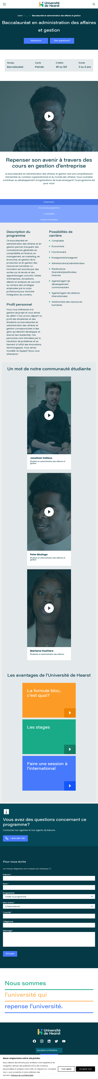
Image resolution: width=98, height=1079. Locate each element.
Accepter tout (85, 1069)
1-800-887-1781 (17, 839)
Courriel (7, 912)
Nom (6, 884)
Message (8, 930)
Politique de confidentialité (22, 1075)
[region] (49, 1067)
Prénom (7, 874)
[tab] (49, 202)
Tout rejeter (66, 1069)
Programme (8, 893)
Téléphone (8, 921)
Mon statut (9, 902)
